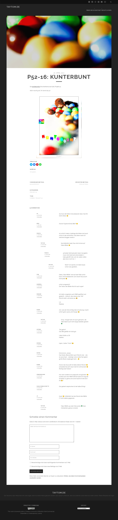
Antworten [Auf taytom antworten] (43, 242)
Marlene (39, 290)
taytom (43, 239)
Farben (32, 194)
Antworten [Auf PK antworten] (39, 213)
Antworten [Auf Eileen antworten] (39, 309)
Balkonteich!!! (34, 180)
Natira (38, 348)
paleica (39, 229)
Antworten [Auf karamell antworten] (39, 283)
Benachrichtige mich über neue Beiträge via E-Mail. (46, 462)
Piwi (38, 270)
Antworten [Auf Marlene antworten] (39, 293)
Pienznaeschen (41, 370)
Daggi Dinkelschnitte (43, 382)
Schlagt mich (83, 180)
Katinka (39, 325)
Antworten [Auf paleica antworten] (39, 232)
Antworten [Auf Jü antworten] (39, 395)
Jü (37, 392)
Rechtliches (107, 7)
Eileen (38, 305)
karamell (39, 280)
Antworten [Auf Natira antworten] (39, 352)
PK (37, 209)
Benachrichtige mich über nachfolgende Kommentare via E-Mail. (50, 458)
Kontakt (98, 7)
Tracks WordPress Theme (52, 518)
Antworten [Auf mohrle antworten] (39, 342)
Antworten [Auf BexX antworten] (39, 223)
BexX (38, 219)
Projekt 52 (33, 188)
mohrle (39, 339)
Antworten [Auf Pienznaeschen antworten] (39, 374)
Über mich (90, 7)
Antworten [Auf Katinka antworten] (39, 328)
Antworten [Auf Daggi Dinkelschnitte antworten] (39, 385)
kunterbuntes (36, 83)
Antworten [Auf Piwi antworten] (39, 274)
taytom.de (13, 7)
